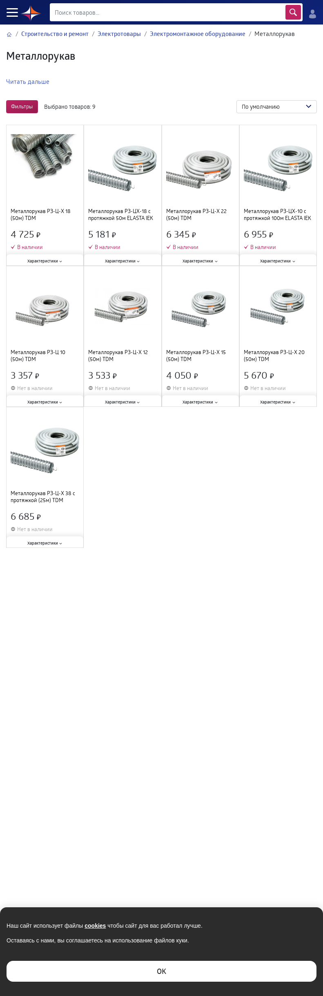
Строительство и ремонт (55, 33)
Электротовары (119, 33)
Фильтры (22, 106)
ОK (161, 971)
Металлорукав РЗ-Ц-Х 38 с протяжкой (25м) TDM (43, 497)
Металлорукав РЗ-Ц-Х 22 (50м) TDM (196, 215)
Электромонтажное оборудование (197, 33)
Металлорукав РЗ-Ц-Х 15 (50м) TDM (196, 356)
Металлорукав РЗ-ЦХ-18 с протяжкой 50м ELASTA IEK (120, 215)
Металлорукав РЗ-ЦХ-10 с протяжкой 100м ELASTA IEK (277, 215)
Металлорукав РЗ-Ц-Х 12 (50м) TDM (118, 356)
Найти (293, 12)
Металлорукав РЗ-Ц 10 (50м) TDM (38, 356)
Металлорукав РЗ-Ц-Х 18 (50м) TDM (41, 215)
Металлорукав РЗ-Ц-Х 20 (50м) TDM (274, 356)
